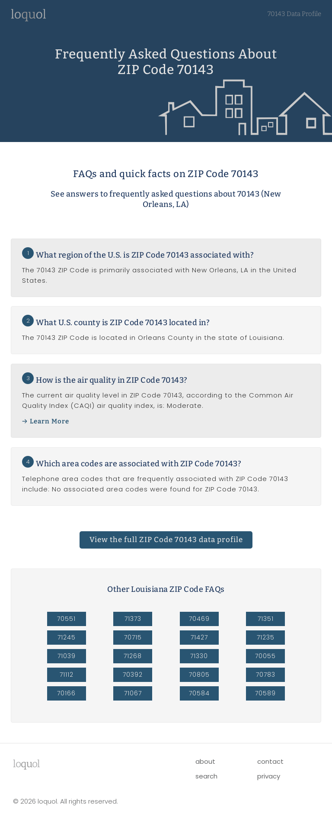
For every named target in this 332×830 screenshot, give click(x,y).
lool (26, 764)
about (205, 761)
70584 (199, 693)
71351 (266, 618)
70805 (199, 674)
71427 (199, 637)
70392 (133, 674)
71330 (199, 656)
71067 (133, 693)
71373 (132, 618)
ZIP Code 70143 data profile (166, 539)
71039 (66, 656)
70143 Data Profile (294, 14)
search (206, 776)
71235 (266, 637)
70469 (199, 618)
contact (270, 761)
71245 (66, 637)
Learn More (49, 421)
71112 (66, 674)
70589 (265, 693)
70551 (66, 618)
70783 (265, 674)
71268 (133, 656)
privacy (268, 776)
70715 (133, 637)
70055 (265, 656)
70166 (66, 693)
